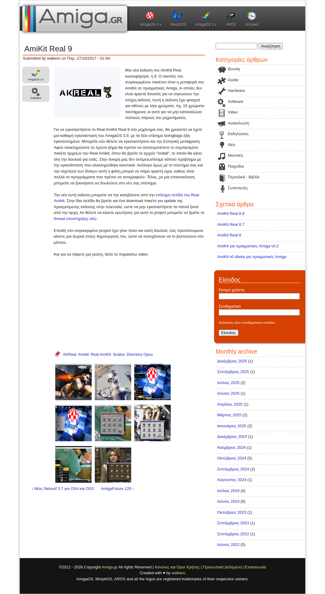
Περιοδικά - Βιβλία (243, 177)
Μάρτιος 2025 (229, 415)
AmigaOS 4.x (150, 24)
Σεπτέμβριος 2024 (233, 469)
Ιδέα (231, 144)
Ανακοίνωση (238, 123)
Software (35, 98)
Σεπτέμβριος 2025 (233, 371)
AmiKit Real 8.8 (231, 213)
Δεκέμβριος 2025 (232, 361)
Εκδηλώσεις (238, 133)
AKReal (69, 354)
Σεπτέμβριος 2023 (233, 523)
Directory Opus (140, 354)
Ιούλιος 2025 (228, 382)
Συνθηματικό (231, 306)
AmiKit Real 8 (229, 235)
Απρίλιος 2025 (229, 404)
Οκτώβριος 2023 (231, 512)
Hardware (236, 90)
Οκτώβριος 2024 (231, 458)
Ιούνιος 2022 (228, 544)
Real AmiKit (101, 354)
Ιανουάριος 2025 (231, 426)
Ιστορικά (251, 24)
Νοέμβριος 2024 (231, 447)
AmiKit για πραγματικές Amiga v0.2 (248, 246)
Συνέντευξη (238, 188)
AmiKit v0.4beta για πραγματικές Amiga (251, 256)
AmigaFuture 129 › (117, 488)
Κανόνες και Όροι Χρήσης (177, 567)
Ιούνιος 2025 (228, 393)
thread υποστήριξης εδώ (75, 218)
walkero (178, 573)
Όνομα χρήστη (233, 290)
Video (233, 112)
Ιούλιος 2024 (228, 490)
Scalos (119, 354)
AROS (231, 24)
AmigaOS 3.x (206, 24)
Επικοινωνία (255, 567)
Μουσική (235, 155)
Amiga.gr (110, 567)
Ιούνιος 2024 (228, 501)
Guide (233, 80)
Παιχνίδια (236, 166)
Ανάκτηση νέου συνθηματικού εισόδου (247, 322)
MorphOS (178, 24)
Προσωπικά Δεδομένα (222, 567)
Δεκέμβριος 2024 (232, 436)
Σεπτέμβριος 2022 (233, 534)
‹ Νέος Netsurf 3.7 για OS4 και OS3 (63, 488)
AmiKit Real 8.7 (231, 224)
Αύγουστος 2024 (231, 479)
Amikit (83, 354)
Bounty (234, 69)
